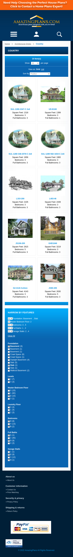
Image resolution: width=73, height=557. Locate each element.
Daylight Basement (18, 360)
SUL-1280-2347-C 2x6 (20, 109)
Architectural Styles (23, 44)
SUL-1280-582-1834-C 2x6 (52, 154)
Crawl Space (15, 354)
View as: (32, 69)
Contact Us (11, 490)
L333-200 (20, 199)
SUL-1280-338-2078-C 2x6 (20, 154)
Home (7, 44)
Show (27, 63)
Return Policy (12, 511)
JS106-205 (20, 243)
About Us (10, 480)
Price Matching (13, 492)
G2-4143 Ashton (20, 288)
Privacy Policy (12, 502)
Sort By (26, 73)
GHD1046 (53, 243)
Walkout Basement (18, 370)
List (42, 69)
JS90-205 (53, 288)
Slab (12, 362)
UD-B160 (53, 109)
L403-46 (52, 199)
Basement (14, 346)
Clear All (11, 336)
